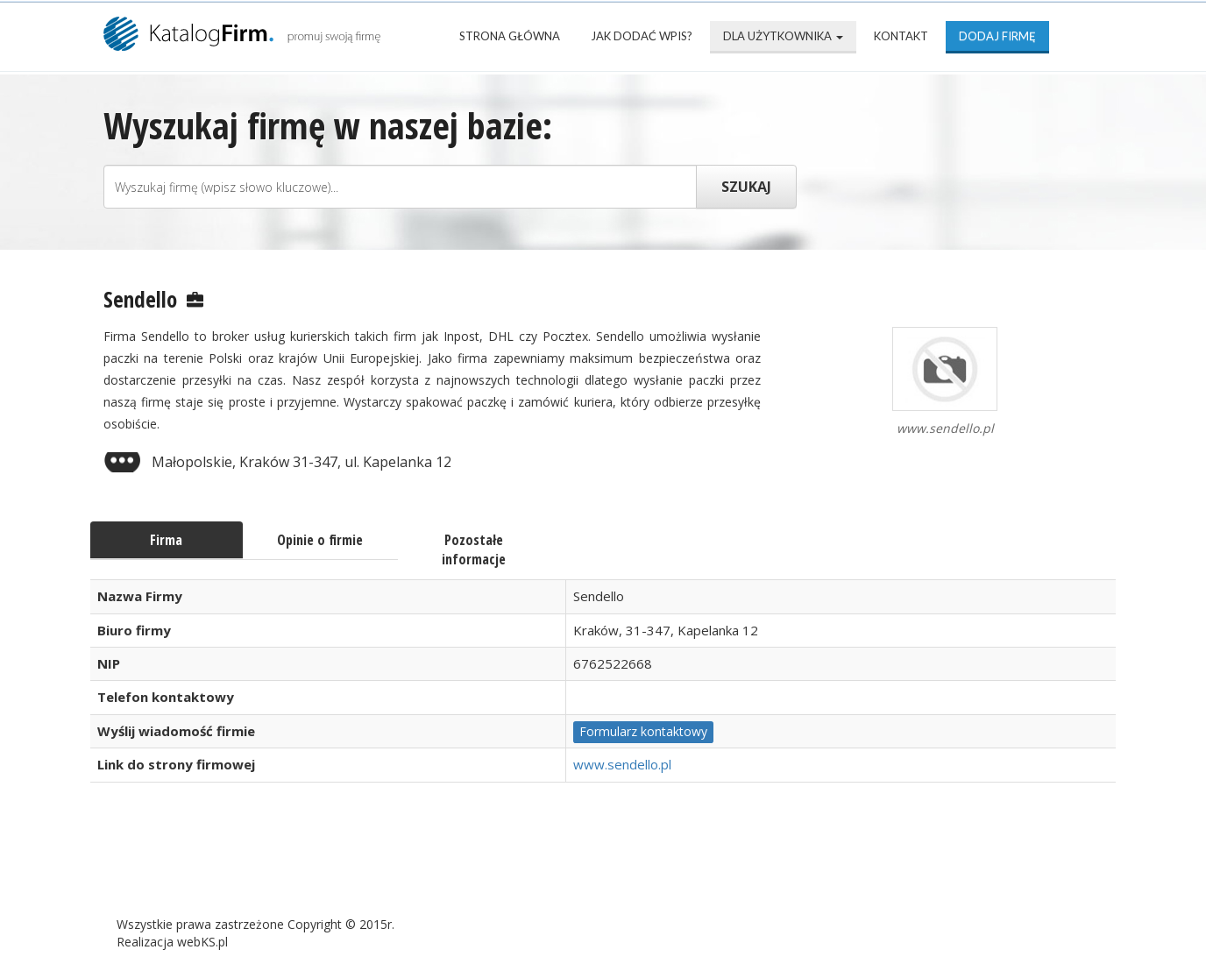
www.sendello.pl (622, 764)
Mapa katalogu (683, 867)
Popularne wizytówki (510, 867)
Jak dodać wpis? (641, 36)
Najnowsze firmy (331, 867)
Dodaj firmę (997, 36)
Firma (166, 539)
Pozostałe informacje (474, 550)
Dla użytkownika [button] (783, 36)
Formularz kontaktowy (643, 731)
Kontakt (901, 36)
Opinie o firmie (320, 539)
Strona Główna (509, 36)
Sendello (140, 299)
